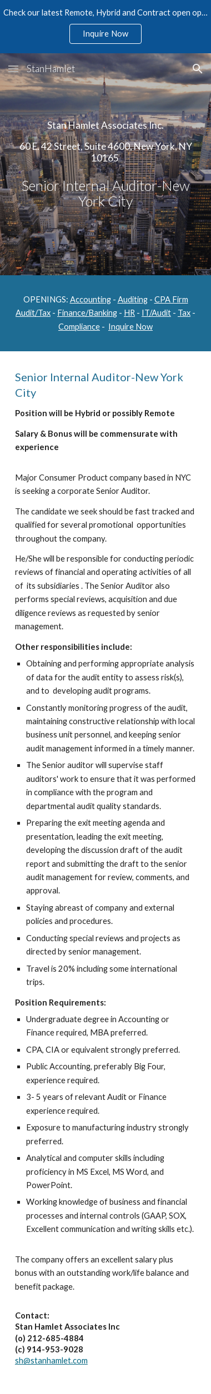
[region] (105, 26)
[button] (13, 68)
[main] (105, 164)
